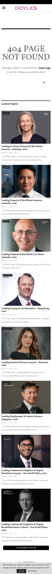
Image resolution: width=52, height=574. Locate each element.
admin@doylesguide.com (28, 562)
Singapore (6, 383)
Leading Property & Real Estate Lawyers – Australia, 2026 (22, 202)
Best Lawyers (7, 329)
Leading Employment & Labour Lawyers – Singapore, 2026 (22, 418)
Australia (6, 113)
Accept (21, 571)
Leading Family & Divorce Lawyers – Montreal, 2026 (25, 364)
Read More (32, 571)
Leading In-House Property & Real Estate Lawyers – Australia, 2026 (22, 148)
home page (45, 67)
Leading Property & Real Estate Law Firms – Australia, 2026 (23, 256)
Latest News (9, 104)
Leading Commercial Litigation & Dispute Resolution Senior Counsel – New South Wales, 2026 (24, 527)
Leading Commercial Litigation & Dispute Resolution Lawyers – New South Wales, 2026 (23, 472)
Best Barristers (7, 275)
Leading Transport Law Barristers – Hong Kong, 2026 (25, 310)
